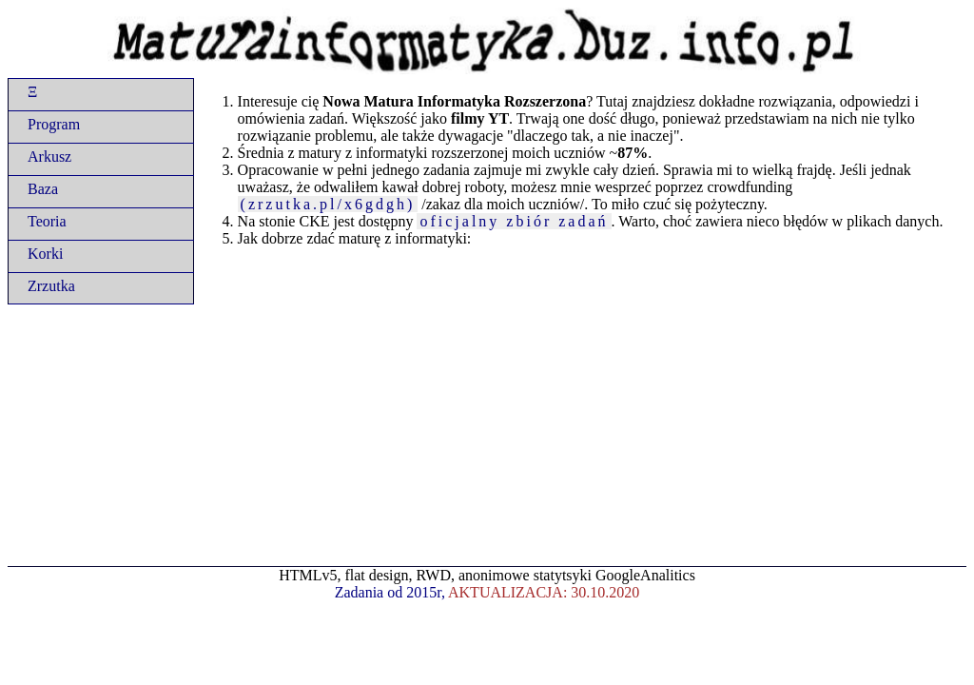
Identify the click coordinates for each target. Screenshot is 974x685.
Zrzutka (51, 286)
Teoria (47, 221)
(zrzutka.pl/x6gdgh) (328, 204)
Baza (43, 189)
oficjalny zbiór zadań (513, 221)
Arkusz (49, 156)
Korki (45, 253)
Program (54, 124)
